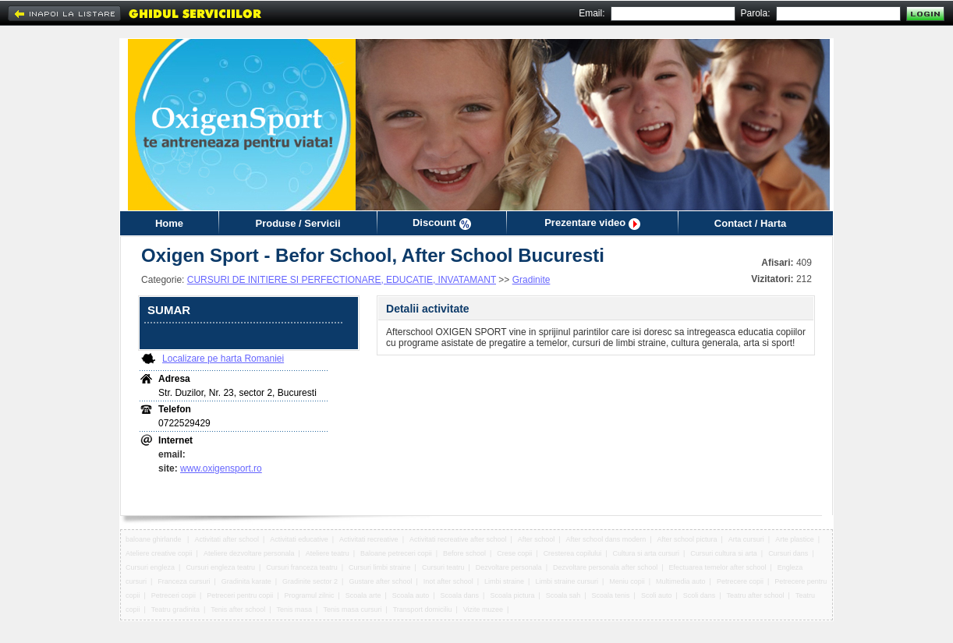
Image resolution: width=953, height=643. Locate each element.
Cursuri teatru (443, 567)
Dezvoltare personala (509, 567)
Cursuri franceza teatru (302, 567)
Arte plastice (794, 539)
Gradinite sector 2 (310, 581)
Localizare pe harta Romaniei (223, 358)
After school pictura (687, 539)
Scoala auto (411, 595)
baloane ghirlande (154, 539)
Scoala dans (460, 595)
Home (169, 223)
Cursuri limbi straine (380, 567)
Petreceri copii (173, 595)
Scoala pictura (512, 595)
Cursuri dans (788, 553)
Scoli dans (699, 595)
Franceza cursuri (184, 581)
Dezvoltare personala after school (605, 567)
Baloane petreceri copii (396, 553)
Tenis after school (238, 609)
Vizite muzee (483, 609)
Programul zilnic (310, 595)
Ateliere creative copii (159, 553)
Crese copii (514, 553)
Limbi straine (504, 581)
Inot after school (448, 581)
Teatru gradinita (175, 609)
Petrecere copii (740, 581)
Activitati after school (226, 539)
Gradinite (531, 279)
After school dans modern (606, 539)
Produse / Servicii (297, 223)
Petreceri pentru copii (240, 595)
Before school (464, 553)
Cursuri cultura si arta (723, 553)
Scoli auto (656, 595)
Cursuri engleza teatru (220, 567)
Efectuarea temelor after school (717, 567)
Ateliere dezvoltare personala (249, 553)
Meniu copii (627, 581)
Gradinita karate (246, 581)
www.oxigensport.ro (221, 468)
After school (536, 539)
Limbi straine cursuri (566, 581)
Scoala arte (363, 595)
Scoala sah (563, 595)
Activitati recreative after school (458, 539)
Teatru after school (756, 595)
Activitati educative (299, 539)
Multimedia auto (681, 581)
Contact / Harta (750, 223)
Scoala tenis (611, 595)
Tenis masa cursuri (352, 609)
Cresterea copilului (573, 553)
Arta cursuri (746, 539)
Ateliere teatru (327, 553)
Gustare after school (380, 581)
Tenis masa (295, 609)
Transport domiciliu (422, 609)
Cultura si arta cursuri (645, 553)
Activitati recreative (369, 539)
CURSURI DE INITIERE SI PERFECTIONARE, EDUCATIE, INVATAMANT (341, 279)
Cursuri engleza (150, 567)
